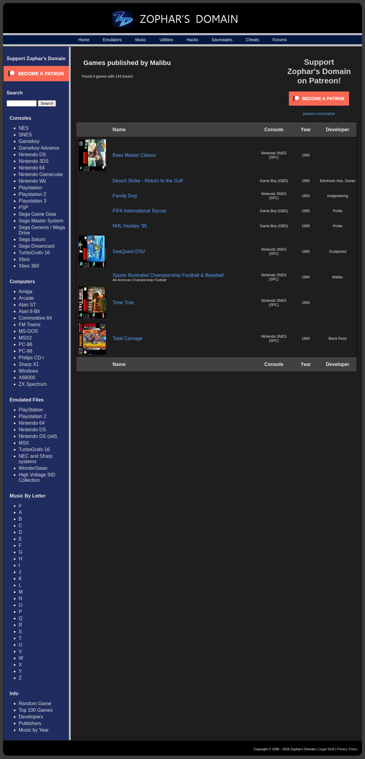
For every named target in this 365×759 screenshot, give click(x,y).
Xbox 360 (29, 265)
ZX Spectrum (33, 384)
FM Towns (30, 324)
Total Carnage (128, 338)
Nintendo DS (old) (38, 436)
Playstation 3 (32, 200)
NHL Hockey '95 (130, 225)
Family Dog (125, 195)
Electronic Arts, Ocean (338, 181)
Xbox (24, 259)
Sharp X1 (29, 364)
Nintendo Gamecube (41, 174)
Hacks (192, 39)
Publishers (30, 723)
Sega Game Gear (37, 214)
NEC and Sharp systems (35, 459)
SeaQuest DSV (129, 251)
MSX (24, 442)
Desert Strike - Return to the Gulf (148, 180)
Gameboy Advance (39, 147)
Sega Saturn (32, 239)
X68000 (27, 377)
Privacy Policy (347, 749)
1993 (306, 196)
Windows (28, 370)
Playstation (30, 187)
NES (24, 128)
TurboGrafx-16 (34, 252)
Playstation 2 (32, 194)
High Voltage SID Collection (37, 477)
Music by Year (34, 730)
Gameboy (29, 141)
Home (83, 39)
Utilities (166, 39)
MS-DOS (28, 331)
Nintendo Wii (32, 181)
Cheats (252, 39)
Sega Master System (41, 220)
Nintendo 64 (32, 167)
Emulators (112, 39)
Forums (280, 39)
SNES (25, 134)
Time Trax (123, 302)
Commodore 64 (35, 318)
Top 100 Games (36, 710)
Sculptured (337, 251)
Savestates (222, 39)
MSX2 (25, 337)
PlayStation (31, 409)
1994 (306, 277)
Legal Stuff (326, 749)
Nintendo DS (32, 154)
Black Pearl (338, 338)
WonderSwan (33, 468)
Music (140, 39)
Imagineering (337, 196)
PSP (23, 207)
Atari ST (27, 304)
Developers (31, 716)
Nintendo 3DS (34, 161)
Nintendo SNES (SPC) (273, 155)
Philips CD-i (31, 357)
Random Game (35, 703)
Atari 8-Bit (29, 311)
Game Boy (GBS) (274, 181)
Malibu (337, 277)
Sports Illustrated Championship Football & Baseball (168, 275)
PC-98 (25, 351)
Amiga (25, 291)
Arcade (26, 298)
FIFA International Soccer (140, 210)
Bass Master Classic (134, 155)
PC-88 (25, 344)
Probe (337, 211)
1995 (306, 155)
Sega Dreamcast (36, 246)
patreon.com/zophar (319, 114)
